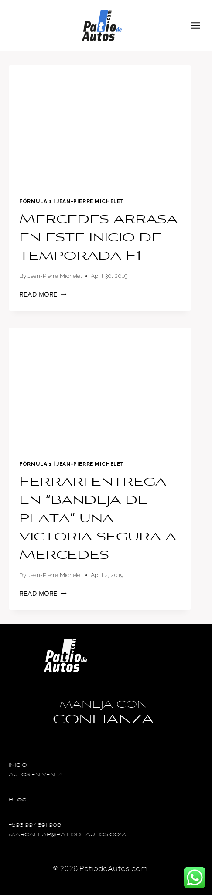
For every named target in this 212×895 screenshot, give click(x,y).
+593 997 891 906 (35, 825)
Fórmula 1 (35, 201)
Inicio (18, 765)
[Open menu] (199, 26)
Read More (43, 294)
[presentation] (100, 126)
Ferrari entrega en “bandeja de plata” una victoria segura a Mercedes (97, 519)
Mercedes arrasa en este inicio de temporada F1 (98, 238)
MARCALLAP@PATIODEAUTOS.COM (67, 835)
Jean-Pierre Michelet (90, 201)
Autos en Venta (36, 775)
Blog (18, 800)
